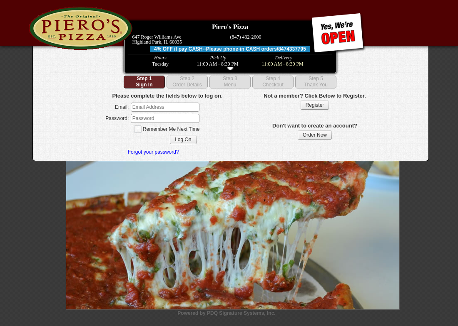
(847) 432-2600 (245, 37)
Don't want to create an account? (314, 125)
